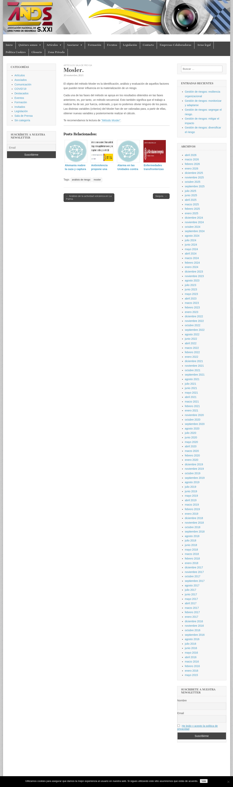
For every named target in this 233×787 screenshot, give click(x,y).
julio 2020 (190, 432)
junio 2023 (191, 289)
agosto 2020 (192, 428)
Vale (203, 781)
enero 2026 (191, 168)
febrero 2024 (192, 262)
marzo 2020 (192, 450)
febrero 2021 (192, 406)
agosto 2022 (192, 334)
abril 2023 (191, 298)
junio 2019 (191, 491)
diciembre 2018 (194, 518)
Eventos (112, 45)
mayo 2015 (191, 675)
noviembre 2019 (194, 468)
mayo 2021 (191, 392)
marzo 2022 (192, 347)
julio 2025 (190, 190)
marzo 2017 (192, 607)
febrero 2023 (192, 307)
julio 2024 (190, 240)
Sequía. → (161, 196)
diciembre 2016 (194, 621)
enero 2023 (191, 312)
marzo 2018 (192, 553)
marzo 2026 (192, 159)
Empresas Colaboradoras (175, 45)
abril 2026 (191, 155)
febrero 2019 (192, 509)
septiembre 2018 (195, 531)
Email (180, 713)
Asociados (21, 79)
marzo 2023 (192, 302)
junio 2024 (191, 244)
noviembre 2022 (194, 320)
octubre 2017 (192, 576)
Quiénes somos (28, 45)
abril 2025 (191, 199)
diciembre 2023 (194, 271)
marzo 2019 (192, 504)
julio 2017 (190, 589)
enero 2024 (191, 267)
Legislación (130, 45)
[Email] (31, 147)
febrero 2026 (192, 163)
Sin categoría (22, 120)
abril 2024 (191, 253)
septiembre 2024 (195, 231)
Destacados (22, 93)
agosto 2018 (192, 536)
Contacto (148, 45)
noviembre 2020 (194, 415)
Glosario (37, 52)
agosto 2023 (192, 280)
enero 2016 (191, 670)
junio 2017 (191, 594)
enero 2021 (191, 410)
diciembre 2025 (194, 172)
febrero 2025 (192, 208)
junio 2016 (191, 648)
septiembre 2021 (195, 374)
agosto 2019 (192, 482)
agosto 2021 (192, 379)
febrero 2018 (192, 558)
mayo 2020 (191, 442)
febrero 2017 (192, 612)
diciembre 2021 (194, 361)
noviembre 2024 (194, 222)
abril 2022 (191, 343)
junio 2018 (191, 545)
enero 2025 (191, 213)
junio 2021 (191, 388)
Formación (94, 45)
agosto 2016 (192, 639)
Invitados (20, 106)
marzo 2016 (192, 661)
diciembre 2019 (194, 464)
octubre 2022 (192, 325)
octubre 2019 (192, 473)
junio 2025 (191, 195)
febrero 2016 (192, 666)
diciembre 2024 (194, 217)
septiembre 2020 (195, 423)
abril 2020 (191, 446)
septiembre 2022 (195, 329)
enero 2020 (191, 459)
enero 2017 (191, 616)
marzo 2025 (192, 204)
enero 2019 (191, 513)
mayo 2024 (191, 249)
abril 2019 (191, 500)
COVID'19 (20, 88)
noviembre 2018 (194, 522)
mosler (97, 179)
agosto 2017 (192, 585)
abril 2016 (191, 657)
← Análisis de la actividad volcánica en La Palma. (89, 198)
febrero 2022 (192, 352)
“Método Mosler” (111, 120)
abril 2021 (191, 397)
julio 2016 (190, 643)
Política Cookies (16, 52)
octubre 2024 (192, 226)
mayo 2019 (191, 495)
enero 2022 (191, 356)
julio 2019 (190, 486)
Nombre (182, 700)
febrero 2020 (192, 455)
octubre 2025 (192, 181)
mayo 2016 (191, 652)
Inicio (9, 45)
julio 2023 (190, 285)
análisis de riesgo (81, 179)
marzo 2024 (192, 258)
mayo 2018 (191, 549)
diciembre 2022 (194, 316)
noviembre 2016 (194, 625)
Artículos (52, 45)
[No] (228, 782)
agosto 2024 (192, 235)
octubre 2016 (192, 630)
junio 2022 (191, 338)
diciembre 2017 (194, 567)
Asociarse (73, 45)
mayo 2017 (191, 598)
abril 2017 (191, 603)
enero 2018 (191, 563)
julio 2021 (190, 383)
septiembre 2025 (195, 186)
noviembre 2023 (194, 276)
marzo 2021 (192, 401)
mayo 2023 (191, 293)
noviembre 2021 (194, 365)
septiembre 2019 (195, 477)
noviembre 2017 (194, 572)
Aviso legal (204, 45)
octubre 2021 (192, 370)
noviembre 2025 (194, 177)
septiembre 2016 (195, 634)
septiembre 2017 (195, 580)
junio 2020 (191, 437)
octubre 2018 (192, 527)
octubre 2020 (192, 419)
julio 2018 (190, 540)
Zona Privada (56, 52)
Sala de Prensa (84, 65)
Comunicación (23, 84)
